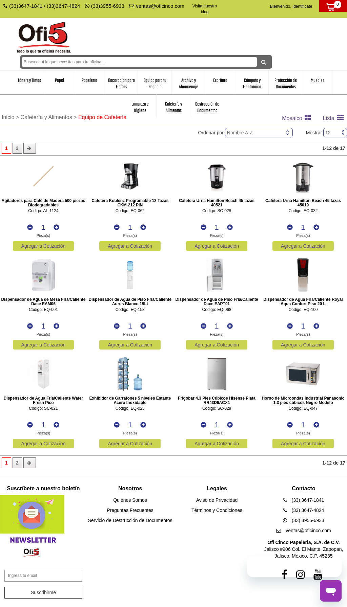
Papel (59, 80)
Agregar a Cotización (43, 246)
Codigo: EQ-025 (130, 408)
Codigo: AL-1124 (43, 211)
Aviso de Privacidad (217, 500)
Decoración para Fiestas (121, 83)
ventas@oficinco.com (156, 6)
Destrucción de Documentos (207, 107)
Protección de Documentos (285, 83)
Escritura (220, 80)
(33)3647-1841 (25, 6)
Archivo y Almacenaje (188, 83)
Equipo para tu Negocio (155, 83)
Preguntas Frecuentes (130, 510)
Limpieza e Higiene (140, 107)
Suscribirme (43, 592)
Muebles (317, 80)
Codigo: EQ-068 (216, 310)
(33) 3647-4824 (303, 510)
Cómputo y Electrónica (252, 83)
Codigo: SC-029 (216, 408)
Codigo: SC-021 (43, 408)
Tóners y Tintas (29, 80)
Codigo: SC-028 (216, 211)
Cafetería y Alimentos (173, 107)
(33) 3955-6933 (303, 520)
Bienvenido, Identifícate (291, 6)
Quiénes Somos (130, 500)
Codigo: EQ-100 (303, 310)
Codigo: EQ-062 (130, 211)
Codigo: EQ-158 (130, 310)
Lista (335, 118)
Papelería (89, 80)
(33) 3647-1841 (303, 500)
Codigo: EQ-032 (303, 211)
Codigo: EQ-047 (303, 408)
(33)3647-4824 (63, 6)
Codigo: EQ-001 (43, 310)
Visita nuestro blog (204, 9)
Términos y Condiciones (216, 510)
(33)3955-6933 (104, 6)
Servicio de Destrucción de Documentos (130, 520)
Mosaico (298, 118)
